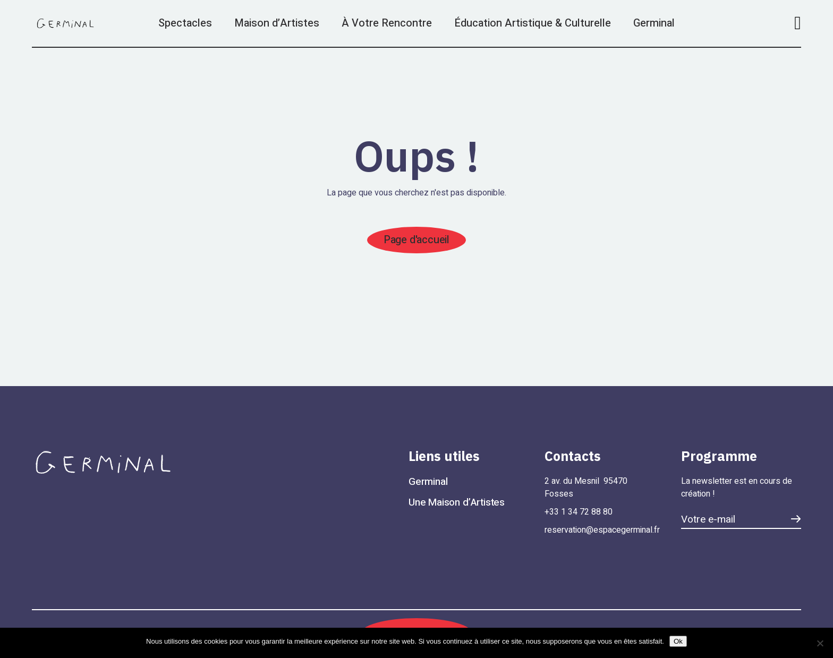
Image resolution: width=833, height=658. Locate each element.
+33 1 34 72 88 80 (579, 512)
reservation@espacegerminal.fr (602, 530)
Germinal (428, 481)
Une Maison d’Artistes (457, 502)
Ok (678, 641)
